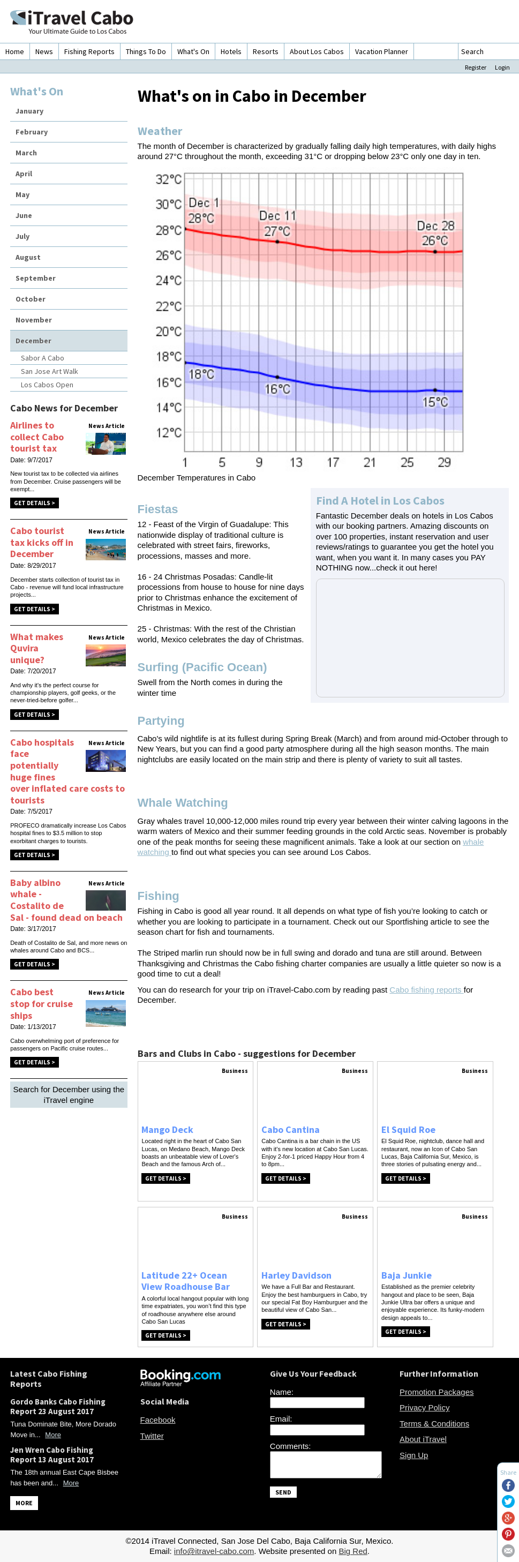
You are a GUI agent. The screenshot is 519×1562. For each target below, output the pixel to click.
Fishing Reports (89, 51)
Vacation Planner (381, 51)
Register (475, 67)
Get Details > (34, 503)
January (29, 111)
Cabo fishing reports (426, 989)
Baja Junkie (406, 1275)
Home (14, 51)
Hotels (231, 51)
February (32, 132)
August (28, 257)
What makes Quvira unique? (36, 648)
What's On (193, 51)
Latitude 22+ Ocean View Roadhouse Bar (185, 1281)
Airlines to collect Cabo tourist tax (37, 436)
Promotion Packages (436, 1391)
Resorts (266, 51)
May (22, 194)
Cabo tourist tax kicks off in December (41, 542)
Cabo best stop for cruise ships (41, 1003)
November (34, 320)
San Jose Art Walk (49, 371)
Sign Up (414, 1455)
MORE (24, 1503)
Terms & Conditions (434, 1423)
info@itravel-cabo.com (214, 1551)
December (33, 341)
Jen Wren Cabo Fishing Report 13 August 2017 (52, 1455)
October (31, 299)
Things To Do (146, 51)
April (24, 173)
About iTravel (423, 1439)
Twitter (152, 1435)
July (22, 236)
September (36, 278)
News (44, 51)
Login (502, 67)
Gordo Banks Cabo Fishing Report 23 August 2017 (58, 1406)
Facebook (158, 1419)
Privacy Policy (424, 1407)
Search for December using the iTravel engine (69, 1095)
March (26, 152)
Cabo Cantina (290, 1129)
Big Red (353, 1551)
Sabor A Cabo (42, 358)
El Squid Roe (408, 1129)
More (53, 1435)
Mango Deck (167, 1129)
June (24, 215)
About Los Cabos (317, 51)
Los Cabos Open (47, 384)
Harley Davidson (296, 1275)
